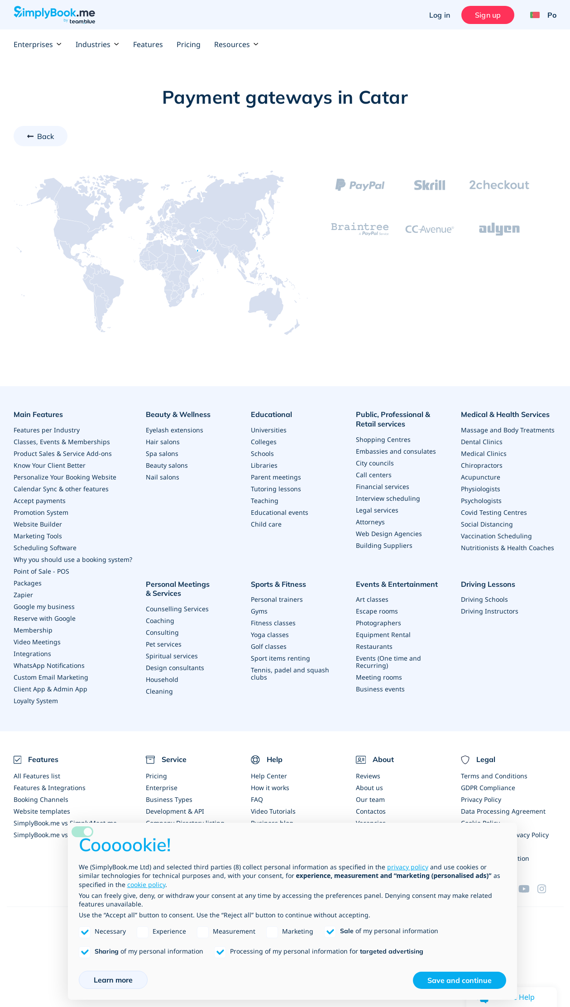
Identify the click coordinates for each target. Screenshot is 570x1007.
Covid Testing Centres (494, 512)
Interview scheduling (388, 498)
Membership (33, 630)
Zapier (23, 594)
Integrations (32, 653)
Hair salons (163, 441)
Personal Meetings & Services (178, 589)
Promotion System (41, 512)
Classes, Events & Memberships (62, 441)
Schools (262, 453)
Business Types (169, 799)
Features (148, 44)
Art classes (372, 599)
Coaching (160, 620)
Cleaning (159, 691)
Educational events (279, 512)
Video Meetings (37, 642)
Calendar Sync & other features (61, 488)
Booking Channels (41, 799)
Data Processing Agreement (503, 811)
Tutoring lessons (276, 488)
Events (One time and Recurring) (388, 662)
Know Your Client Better (50, 465)
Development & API (175, 811)
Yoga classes (270, 634)
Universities (269, 430)
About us (369, 787)
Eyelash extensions (174, 430)
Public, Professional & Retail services (393, 419)
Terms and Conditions (494, 776)
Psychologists (481, 500)
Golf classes (269, 646)
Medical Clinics (484, 453)
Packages (28, 583)
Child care (266, 524)
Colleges (264, 441)
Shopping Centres (383, 439)
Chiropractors (482, 465)
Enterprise (161, 787)
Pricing (189, 44)
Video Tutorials (273, 811)
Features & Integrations (50, 787)
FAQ (257, 799)
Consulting (162, 632)
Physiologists (480, 488)
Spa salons (162, 453)
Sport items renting (280, 658)
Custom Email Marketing (51, 677)
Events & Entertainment (397, 584)
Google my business (44, 606)
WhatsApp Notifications (49, 665)
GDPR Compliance (488, 787)
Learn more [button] (113, 979)
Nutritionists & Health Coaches (507, 547)
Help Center (269, 776)
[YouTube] (527, 889)
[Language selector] (539, 15)
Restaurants (374, 646)
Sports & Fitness (278, 584)
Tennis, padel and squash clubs (290, 673)
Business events (380, 689)
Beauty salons (167, 465)
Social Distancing (487, 524)
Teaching (264, 500)
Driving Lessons (488, 584)
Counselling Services (177, 608)
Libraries (264, 465)
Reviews (368, 776)
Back (45, 136)
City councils (375, 463)
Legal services (377, 510)
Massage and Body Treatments (508, 430)
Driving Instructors (489, 611)
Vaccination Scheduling (496, 536)
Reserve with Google (45, 618)
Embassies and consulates (396, 451)
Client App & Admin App (50, 689)
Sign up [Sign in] (488, 14)
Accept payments (40, 500)
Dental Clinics (482, 441)
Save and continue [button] (459, 980)
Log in (439, 14)
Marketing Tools (38, 536)
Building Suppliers (384, 545)
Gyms (259, 611)
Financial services (382, 486)
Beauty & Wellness (178, 414)
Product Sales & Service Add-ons (63, 453)
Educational (271, 414)
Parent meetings (276, 477)
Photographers (378, 623)
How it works (270, 787)
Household (162, 679)
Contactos (371, 811)
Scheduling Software (45, 547)
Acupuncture (480, 477)
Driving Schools (484, 599)
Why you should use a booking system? (73, 559)
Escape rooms (377, 611)
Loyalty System (36, 700)
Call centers (374, 474)
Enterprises (38, 44)
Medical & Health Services (505, 414)
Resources (236, 44)
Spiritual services (172, 656)
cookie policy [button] (146, 884)
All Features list (37, 776)
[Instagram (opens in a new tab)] (546, 889)
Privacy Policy (481, 799)
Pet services (164, 644)
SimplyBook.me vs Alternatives (60, 834)
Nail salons (162, 477)
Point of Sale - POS (41, 571)
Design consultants (175, 667)
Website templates (42, 811)
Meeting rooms (379, 677)
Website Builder (38, 524)
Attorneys (370, 522)
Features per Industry (47, 430)
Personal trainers (277, 599)
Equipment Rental (383, 634)
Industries (98, 44)
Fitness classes (273, 623)
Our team (370, 799)
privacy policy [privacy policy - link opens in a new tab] (407, 867)
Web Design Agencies (389, 533)
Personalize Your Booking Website (65, 477)
